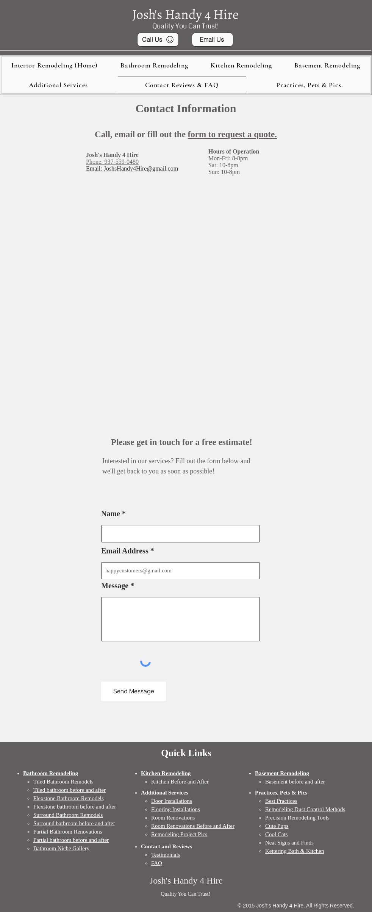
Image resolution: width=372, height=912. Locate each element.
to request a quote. (242, 134)
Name (110, 513)
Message (114, 585)
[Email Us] (212, 40)
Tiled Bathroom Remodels (63, 782)
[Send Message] (133, 691)
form (198, 134)
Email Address (124, 551)
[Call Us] (158, 40)
